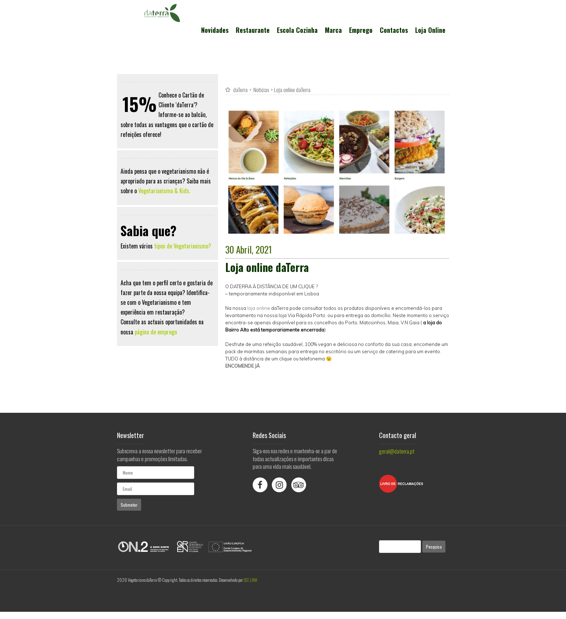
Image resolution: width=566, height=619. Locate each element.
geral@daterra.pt (396, 451)
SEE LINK (250, 580)
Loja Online (430, 30)
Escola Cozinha (297, 30)
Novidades (214, 30)
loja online (258, 308)
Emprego (361, 30)
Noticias (261, 90)
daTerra (240, 90)
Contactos (394, 30)
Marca (333, 30)
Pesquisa (434, 547)
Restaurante (253, 30)
